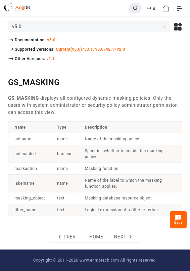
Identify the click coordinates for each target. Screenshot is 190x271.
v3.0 (99, 49)
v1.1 (50, 58)
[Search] (135, 8)
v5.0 (51, 40)
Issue (178, 219)
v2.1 (110, 49)
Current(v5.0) (69, 49)
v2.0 (121, 49)
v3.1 (89, 49)
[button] (178, 26)
